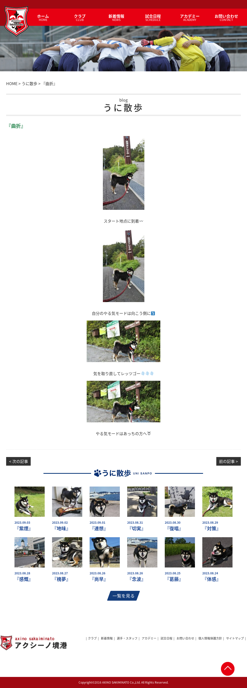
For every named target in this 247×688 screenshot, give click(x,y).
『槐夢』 (61, 579)
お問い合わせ (185, 638)
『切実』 (136, 528)
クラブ (92, 638)
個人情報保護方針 (210, 638)
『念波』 (136, 579)
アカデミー (149, 638)
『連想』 (99, 528)
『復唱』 (174, 528)
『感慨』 (23, 579)
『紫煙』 (23, 528)
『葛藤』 (174, 579)
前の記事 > (228, 461)
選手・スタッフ (127, 638)
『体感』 (211, 579)
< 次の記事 (18, 461)
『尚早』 (99, 579)
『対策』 (211, 528)
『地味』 (61, 528)
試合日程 (166, 638)
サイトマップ (235, 638)
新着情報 (107, 638)
